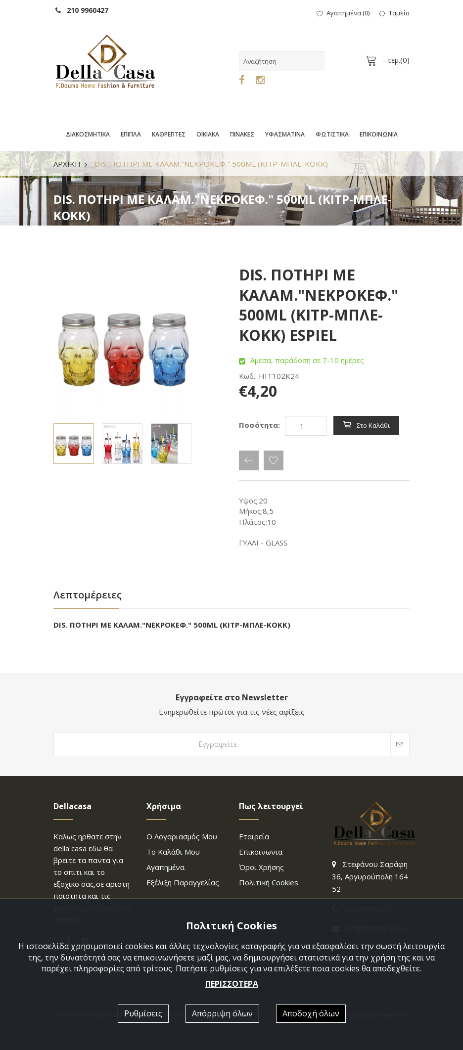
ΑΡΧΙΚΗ (67, 164)
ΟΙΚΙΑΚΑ (207, 134)
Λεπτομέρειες (87, 594)
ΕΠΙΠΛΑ (131, 134)
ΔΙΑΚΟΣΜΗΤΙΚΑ (88, 134)
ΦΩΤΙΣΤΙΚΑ (332, 134)
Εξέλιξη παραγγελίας (182, 882)
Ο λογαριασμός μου (181, 836)
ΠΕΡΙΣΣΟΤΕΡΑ (231, 983)
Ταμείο (394, 12)
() (343, 12)
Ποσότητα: (259, 425)
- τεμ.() (389, 60)
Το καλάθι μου (173, 852)
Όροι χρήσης (261, 867)
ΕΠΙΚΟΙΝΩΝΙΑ (379, 134)
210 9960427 (81, 10)
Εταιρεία (254, 836)
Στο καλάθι (366, 425)
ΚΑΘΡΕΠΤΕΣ (168, 134)
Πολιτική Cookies (268, 882)
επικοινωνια (260, 852)
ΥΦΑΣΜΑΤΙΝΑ (285, 134)
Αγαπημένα (165, 867)
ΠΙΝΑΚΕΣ (242, 134)
